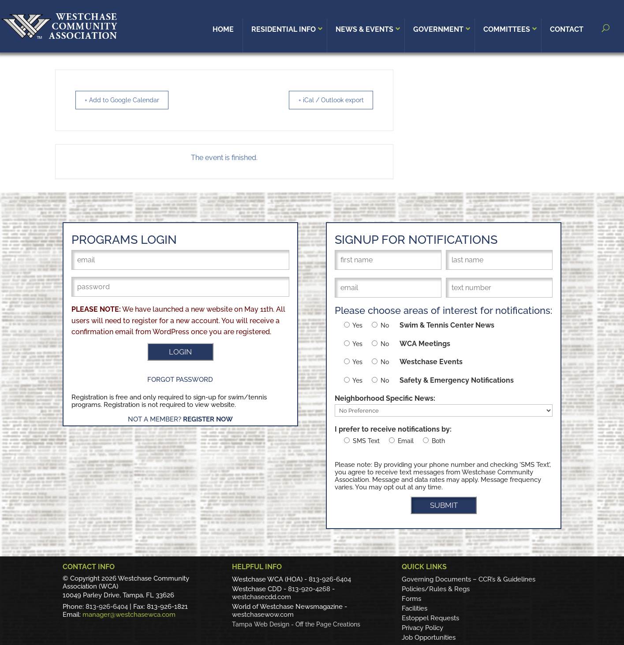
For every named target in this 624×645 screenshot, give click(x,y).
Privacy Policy (422, 628)
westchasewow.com (263, 615)
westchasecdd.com (261, 597)
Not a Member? (180, 419)
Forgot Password (180, 380)
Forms (411, 599)
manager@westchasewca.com (129, 615)
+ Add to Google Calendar (127, 100)
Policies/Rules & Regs (436, 589)
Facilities (414, 608)
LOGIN (180, 351)
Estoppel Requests (430, 618)
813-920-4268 (309, 589)
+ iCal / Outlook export (325, 100)
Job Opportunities (429, 637)
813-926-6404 (107, 607)
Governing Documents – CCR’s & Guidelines (468, 579)
